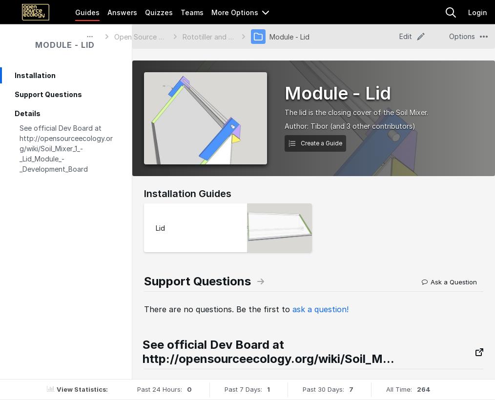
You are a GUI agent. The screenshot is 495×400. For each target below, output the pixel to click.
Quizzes (159, 12)
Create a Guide (315, 143)
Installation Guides (187, 194)
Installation (35, 75)
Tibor (319, 126)
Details (28, 113)
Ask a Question (449, 282)
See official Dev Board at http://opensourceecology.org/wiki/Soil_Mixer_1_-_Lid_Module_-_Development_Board (66, 148)
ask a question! (320, 309)
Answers (122, 12)
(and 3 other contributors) (372, 126)
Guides (87, 12)
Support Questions (48, 94)
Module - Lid (65, 45)
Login (477, 12)
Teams (192, 12)
